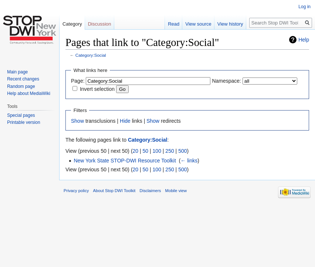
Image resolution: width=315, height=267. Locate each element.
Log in (304, 6)
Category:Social (90, 55)
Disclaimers (150, 190)
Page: (78, 81)
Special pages (21, 115)
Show (77, 121)
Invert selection (97, 89)
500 (182, 151)
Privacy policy (76, 190)
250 (169, 151)
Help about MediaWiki (28, 93)
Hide (125, 121)
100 (157, 151)
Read (173, 24)
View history (230, 24)
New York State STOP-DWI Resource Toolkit (125, 161)
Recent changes (23, 79)
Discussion (99, 24)
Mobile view (176, 190)
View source (198, 24)
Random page (21, 86)
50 (146, 151)
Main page (17, 72)
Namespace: (226, 81)
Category (72, 24)
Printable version (23, 122)
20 (136, 151)
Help (303, 40)
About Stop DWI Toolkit (114, 190)
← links (188, 161)
